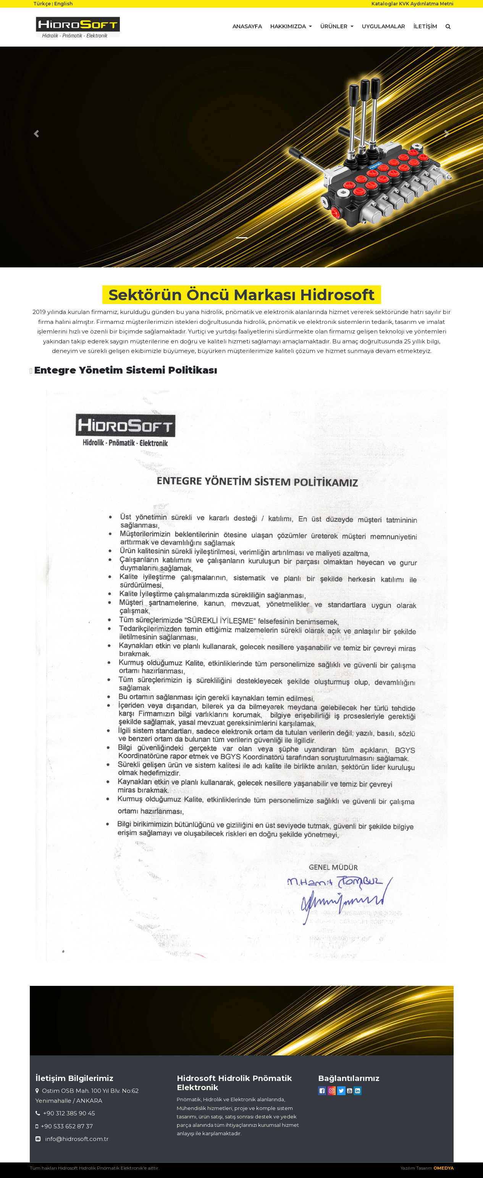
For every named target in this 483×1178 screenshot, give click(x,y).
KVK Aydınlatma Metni (426, 3)
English (63, 3)
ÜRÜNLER (334, 26)
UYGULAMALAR (383, 26)
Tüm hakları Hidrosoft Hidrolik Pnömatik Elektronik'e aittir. (95, 1168)
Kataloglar (385, 3)
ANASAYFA (247, 26)
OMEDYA (443, 1168)
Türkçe (42, 3)
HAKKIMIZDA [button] (288, 26)
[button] (36, 133)
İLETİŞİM (425, 26)
